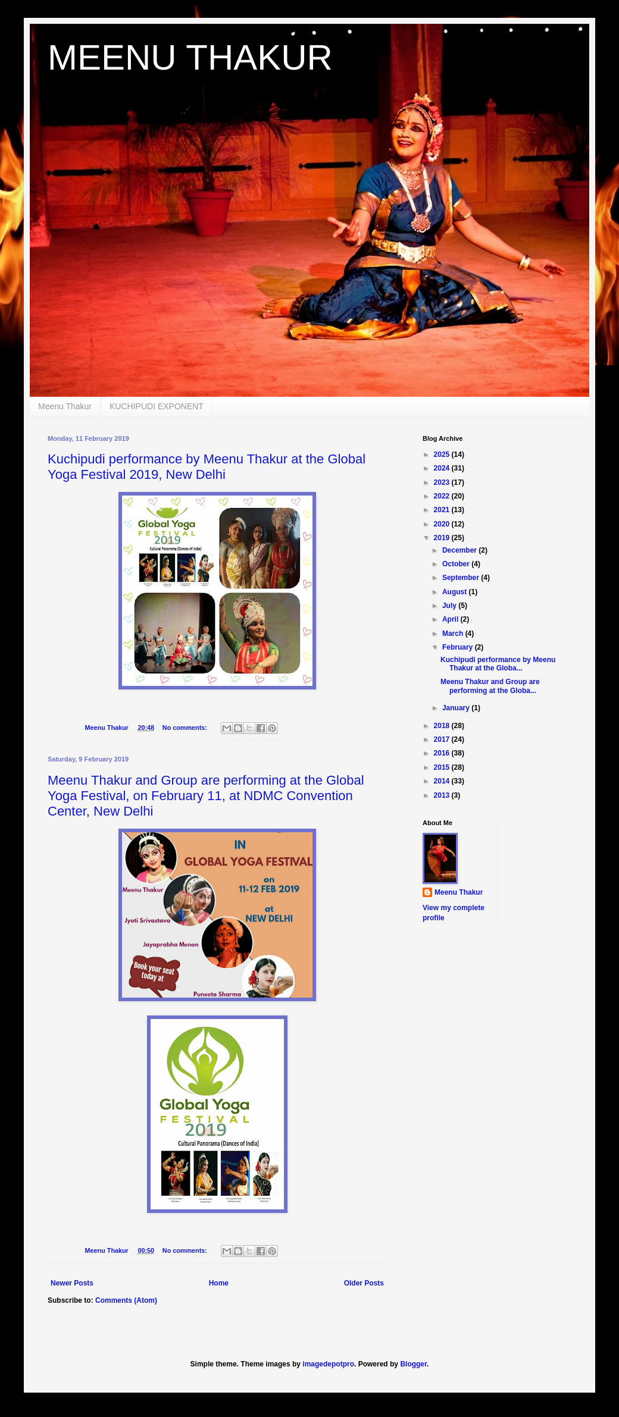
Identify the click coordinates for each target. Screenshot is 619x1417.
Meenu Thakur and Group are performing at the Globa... (490, 686)
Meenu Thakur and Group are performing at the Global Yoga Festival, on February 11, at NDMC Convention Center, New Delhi (206, 796)
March (453, 633)
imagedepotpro (328, 1364)
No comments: (185, 727)
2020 (443, 524)
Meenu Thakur (65, 406)
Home (219, 1283)
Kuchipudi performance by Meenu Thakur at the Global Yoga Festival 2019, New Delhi (206, 467)
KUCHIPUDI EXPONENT (157, 406)
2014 (443, 781)
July (450, 605)
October (456, 564)
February (458, 647)
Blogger (413, 1364)
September (461, 577)
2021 (443, 510)
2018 (443, 726)
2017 (443, 739)
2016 (443, 753)
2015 (443, 767)
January (456, 708)
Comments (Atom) (126, 1300)
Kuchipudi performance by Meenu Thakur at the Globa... (497, 664)
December (460, 550)
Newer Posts (72, 1283)
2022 (443, 496)
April (451, 619)
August (455, 592)
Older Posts (364, 1283)
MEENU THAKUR (190, 57)
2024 (443, 468)
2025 (443, 454)
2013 (443, 795)
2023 (443, 482)
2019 (443, 538)
